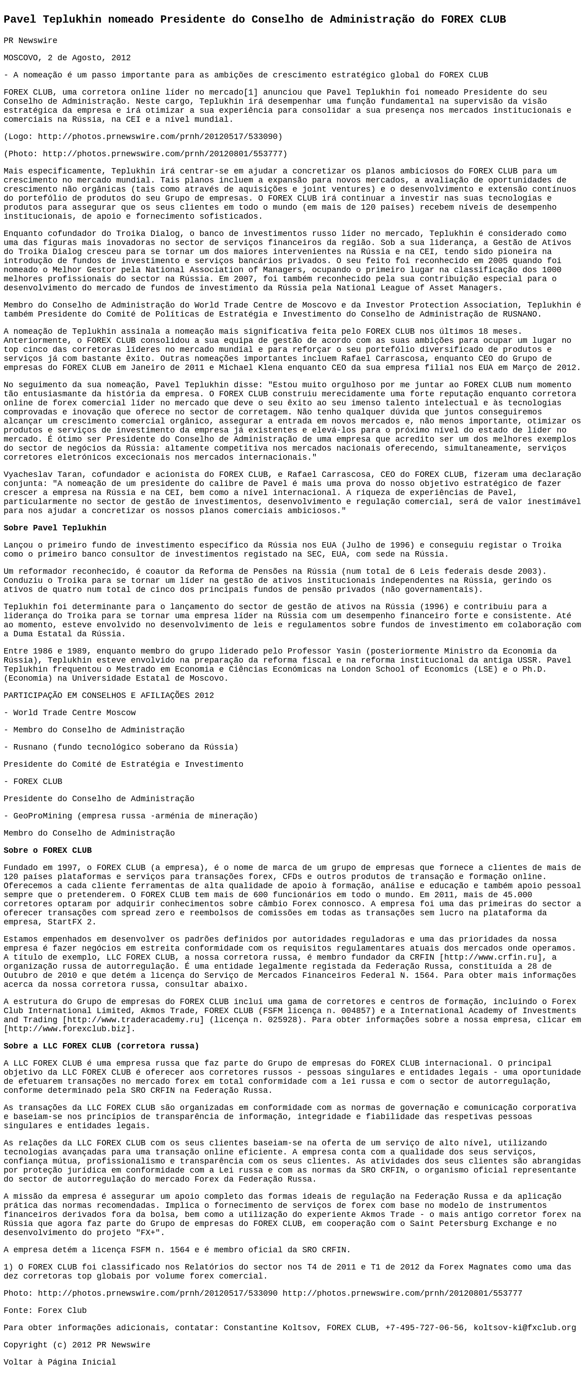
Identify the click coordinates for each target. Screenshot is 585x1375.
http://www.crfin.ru (490, 957)
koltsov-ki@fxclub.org (525, 1327)
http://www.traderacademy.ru (133, 1019)
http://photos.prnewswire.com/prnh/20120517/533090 (158, 136)
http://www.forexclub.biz (67, 1029)
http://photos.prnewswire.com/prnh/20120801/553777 (162, 154)
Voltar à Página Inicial (60, 1362)
